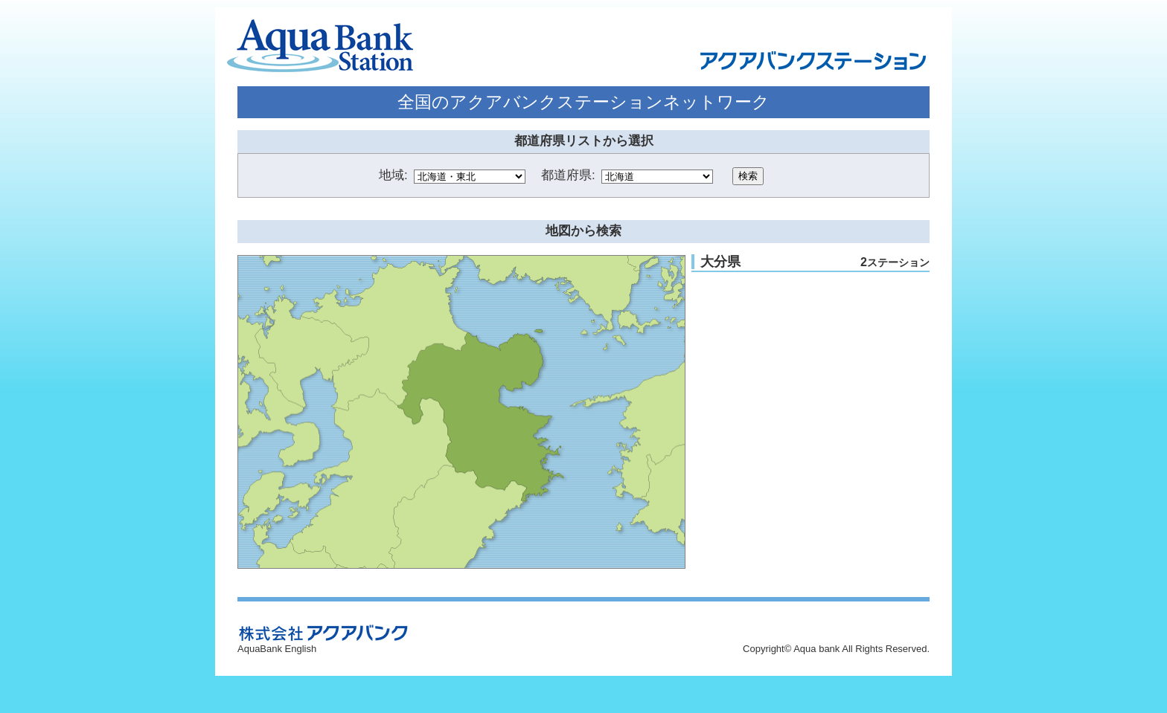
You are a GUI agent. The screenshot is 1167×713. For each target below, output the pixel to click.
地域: (393, 175)
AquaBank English (276, 648)
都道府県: (568, 175)
